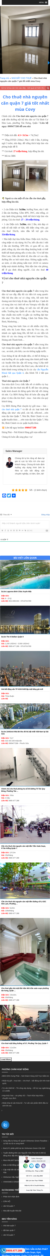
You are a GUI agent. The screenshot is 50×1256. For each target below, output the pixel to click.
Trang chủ (4, 78)
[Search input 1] (23, 88)
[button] (41, 2)
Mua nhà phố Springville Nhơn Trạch (17, 1160)
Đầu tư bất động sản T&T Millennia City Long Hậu (23, 1165)
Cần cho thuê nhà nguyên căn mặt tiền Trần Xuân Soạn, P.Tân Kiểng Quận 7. (23, 847)
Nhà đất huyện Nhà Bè (12, 1211)
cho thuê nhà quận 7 (12, 409)
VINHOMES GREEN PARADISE (16, 1182)
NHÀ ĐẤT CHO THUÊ (21, 78)
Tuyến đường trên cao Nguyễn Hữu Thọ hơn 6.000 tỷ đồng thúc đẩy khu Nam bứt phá (24, 1154)
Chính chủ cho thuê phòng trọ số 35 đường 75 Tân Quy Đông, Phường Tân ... (23, 790)
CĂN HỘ (6, 1201)
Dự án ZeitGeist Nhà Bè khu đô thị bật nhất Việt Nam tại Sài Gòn (24, 733)
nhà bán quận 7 (9, 1225)
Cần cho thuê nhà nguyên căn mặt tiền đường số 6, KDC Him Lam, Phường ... (23, 903)
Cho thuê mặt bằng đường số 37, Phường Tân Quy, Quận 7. (24, 1043)
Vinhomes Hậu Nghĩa (11, 1177)
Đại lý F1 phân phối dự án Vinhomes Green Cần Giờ (24, 1148)
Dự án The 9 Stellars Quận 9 (12, 637)
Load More (6, 1059)
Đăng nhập (45, 515)
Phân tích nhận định (11, 1197)
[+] (31, 530)
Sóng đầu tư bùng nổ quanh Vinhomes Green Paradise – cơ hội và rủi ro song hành (26, 1142)
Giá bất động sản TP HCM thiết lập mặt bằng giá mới (22, 689)
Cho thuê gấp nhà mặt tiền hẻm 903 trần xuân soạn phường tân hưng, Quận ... (25, 989)
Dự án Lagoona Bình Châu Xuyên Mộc (16, 591)
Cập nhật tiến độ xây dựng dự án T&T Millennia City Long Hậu (26, 1171)
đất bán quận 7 (9, 1230)
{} (28, 530)
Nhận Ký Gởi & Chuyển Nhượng (34, 1185)
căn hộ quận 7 (9, 1206)
